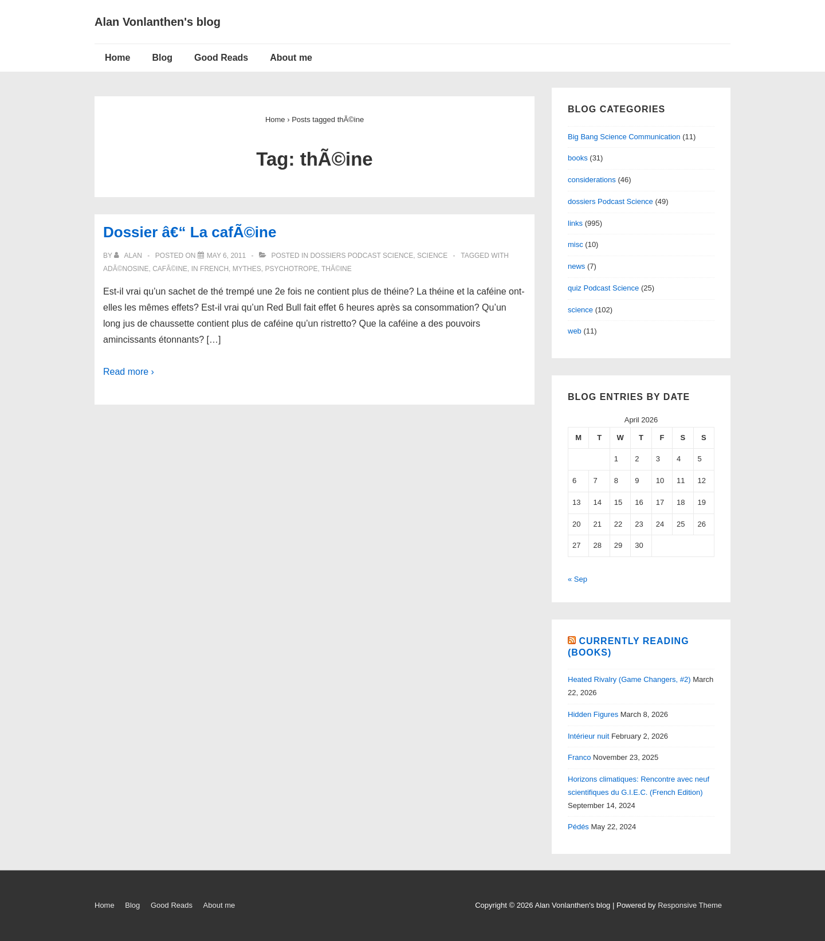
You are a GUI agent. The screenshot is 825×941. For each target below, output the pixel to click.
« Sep (577, 579)
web (575, 331)
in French (210, 269)
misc (575, 244)
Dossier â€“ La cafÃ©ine (189, 232)
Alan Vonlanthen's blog (158, 21)
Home (117, 57)
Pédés (578, 826)
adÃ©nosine (126, 269)
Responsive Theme (690, 905)
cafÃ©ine (169, 269)
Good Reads (221, 57)
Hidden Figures (593, 714)
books (578, 158)
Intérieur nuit (588, 736)
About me (291, 57)
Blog (162, 57)
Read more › (128, 372)
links (575, 223)
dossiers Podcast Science (361, 256)
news (576, 266)
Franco (579, 757)
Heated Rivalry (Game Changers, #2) (629, 679)
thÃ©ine (336, 269)
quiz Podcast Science (603, 288)
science (432, 256)
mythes (247, 269)
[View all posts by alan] (129, 256)
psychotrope (291, 269)
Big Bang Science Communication (624, 136)
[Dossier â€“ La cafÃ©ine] (226, 256)
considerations (592, 179)
